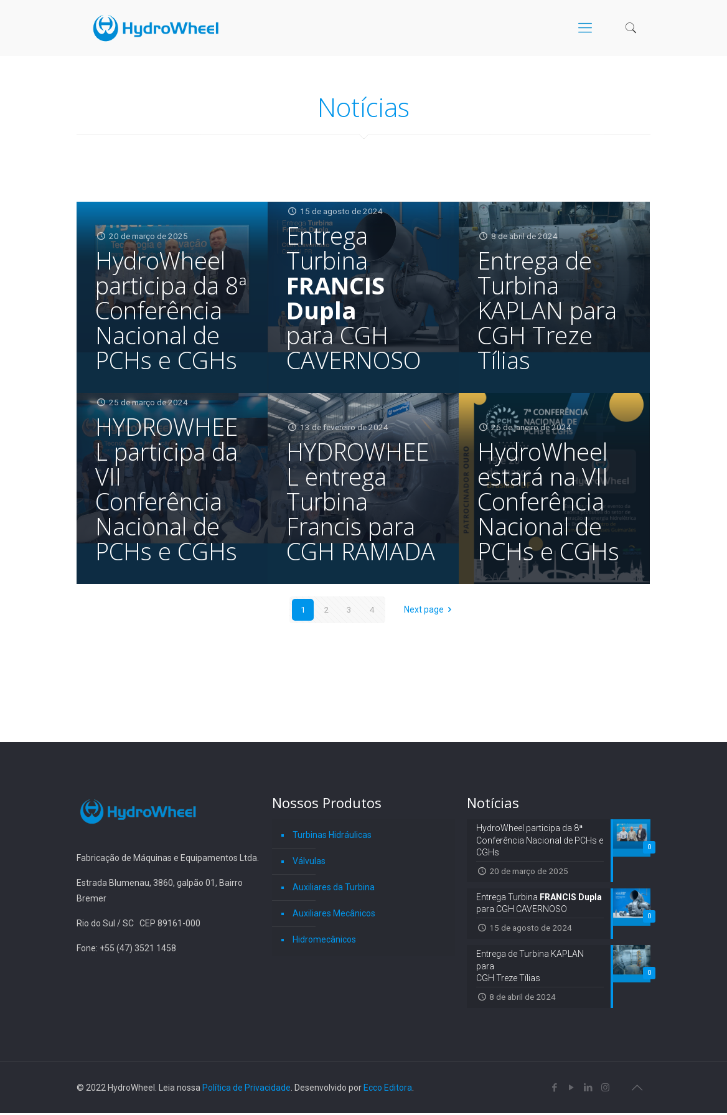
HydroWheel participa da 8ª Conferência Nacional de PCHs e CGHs (170, 310)
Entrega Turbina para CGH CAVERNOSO (353, 297)
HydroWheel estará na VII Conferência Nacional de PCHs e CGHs (548, 501)
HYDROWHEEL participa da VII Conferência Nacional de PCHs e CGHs (166, 488)
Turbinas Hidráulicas (332, 835)
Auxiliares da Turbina (334, 887)
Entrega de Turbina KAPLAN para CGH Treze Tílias (547, 310)
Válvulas (309, 861)
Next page (430, 609)
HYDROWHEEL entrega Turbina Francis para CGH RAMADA (360, 501)
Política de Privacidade (246, 1089)
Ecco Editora (388, 1089)
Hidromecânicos (324, 939)
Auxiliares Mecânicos (334, 913)
